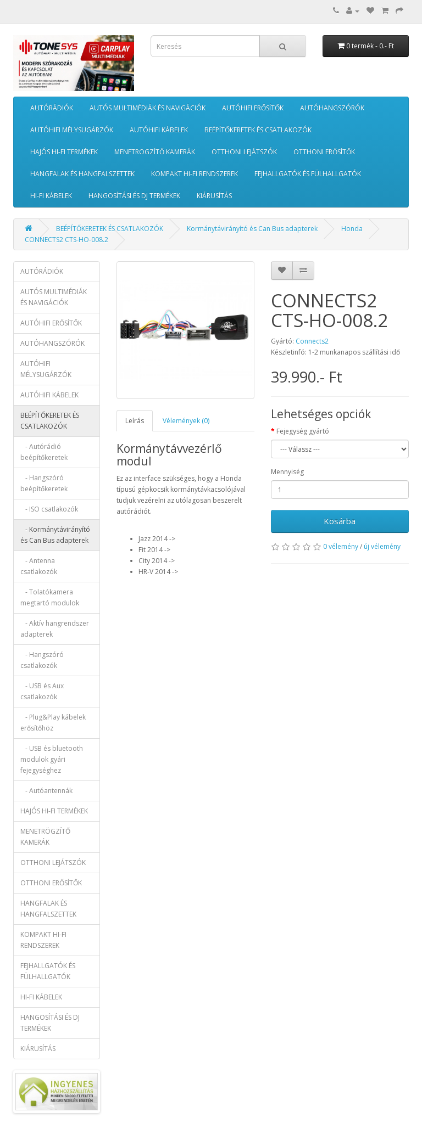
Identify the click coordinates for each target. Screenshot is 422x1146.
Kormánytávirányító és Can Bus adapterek (252, 228)
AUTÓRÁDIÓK (51, 108)
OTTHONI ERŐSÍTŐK (324, 151)
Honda (352, 228)
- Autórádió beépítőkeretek (44, 452)
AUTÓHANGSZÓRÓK (332, 108)
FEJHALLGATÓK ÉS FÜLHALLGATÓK (307, 173)
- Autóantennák (46, 790)
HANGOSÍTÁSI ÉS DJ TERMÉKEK (134, 195)
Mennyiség (287, 471)
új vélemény (382, 546)
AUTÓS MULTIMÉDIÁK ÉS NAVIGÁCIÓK (148, 108)
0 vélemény (340, 546)
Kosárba (340, 520)
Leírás (134, 420)
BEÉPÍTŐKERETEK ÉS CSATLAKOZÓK (258, 129)
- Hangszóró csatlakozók (42, 660)
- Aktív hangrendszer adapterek (54, 629)
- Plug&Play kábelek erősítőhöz (53, 722)
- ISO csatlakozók (49, 509)
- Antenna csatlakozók (38, 566)
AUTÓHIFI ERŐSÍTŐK (253, 108)
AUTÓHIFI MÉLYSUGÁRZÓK (71, 129)
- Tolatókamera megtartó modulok (49, 597)
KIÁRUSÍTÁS (214, 195)
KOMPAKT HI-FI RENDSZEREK (194, 173)
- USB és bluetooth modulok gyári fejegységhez (51, 759)
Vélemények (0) (186, 420)
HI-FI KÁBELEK (51, 195)
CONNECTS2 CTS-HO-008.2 (66, 239)
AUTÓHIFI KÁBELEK (159, 129)
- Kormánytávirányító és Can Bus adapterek (55, 535)
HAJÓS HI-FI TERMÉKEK (64, 151)
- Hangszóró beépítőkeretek (44, 483)
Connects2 (312, 341)
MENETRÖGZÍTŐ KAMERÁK (154, 151)
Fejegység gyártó (302, 431)
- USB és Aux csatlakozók (42, 691)
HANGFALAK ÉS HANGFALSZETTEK (82, 173)
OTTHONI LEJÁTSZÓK (244, 151)
